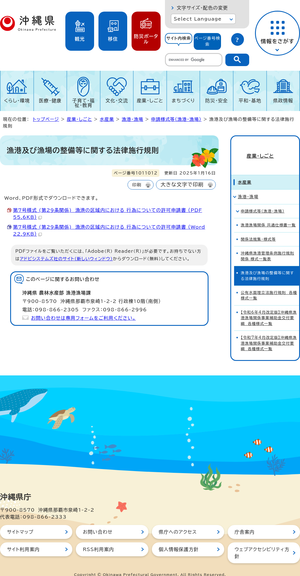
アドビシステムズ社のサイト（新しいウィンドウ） (66, 259)
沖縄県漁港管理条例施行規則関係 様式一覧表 (267, 246)
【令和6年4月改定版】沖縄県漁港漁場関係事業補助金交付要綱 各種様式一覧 (269, 308)
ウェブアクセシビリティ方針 (262, 543)
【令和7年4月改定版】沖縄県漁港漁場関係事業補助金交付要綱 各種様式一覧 (269, 333)
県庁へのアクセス (178, 522)
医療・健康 (50, 100)
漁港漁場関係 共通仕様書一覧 (268, 215)
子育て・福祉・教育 (83, 103)
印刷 (136, 185)
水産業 (107, 119)
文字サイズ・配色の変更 (202, 8)
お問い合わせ (97, 522)
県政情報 (283, 100)
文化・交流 (116, 100)
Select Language (198, 19)
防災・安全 (216, 100)
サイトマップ (20, 522)
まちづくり (183, 100)
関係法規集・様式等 (258, 229)
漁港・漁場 (132, 119)
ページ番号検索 (207, 41)
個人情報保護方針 (179, 539)
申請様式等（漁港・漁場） (176, 119)
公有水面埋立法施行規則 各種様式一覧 (269, 285)
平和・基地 (249, 100)
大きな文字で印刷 (182, 184)
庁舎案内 (245, 522)
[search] (193, 59)
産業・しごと (150, 100)
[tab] (178, 41)
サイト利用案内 (23, 539)
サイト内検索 (178, 38)
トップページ (46, 119)
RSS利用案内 (98, 539)
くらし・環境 (17, 100)
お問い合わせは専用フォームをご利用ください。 (83, 318)
